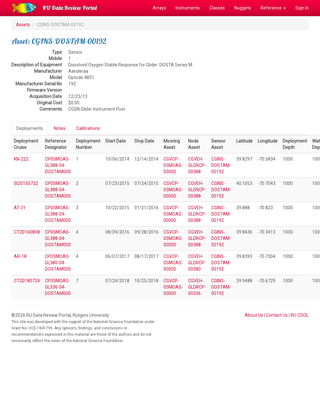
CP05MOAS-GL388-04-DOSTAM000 (58, 165)
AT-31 (20, 207)
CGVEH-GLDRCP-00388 (197, 165)
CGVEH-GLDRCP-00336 (197, 287)
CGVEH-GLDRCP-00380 (197, 263)
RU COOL (300, 315)
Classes (217, 7)
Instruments (187, 7)
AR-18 (20, 256)
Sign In (302, 7)
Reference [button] (273, 7)
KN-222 (21, 159)
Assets (23, 24)
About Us (254, 315)
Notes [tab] (59, 128)
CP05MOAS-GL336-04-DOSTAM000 (58, 287)
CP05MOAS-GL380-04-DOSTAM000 (58, 263)
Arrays (159, 7)
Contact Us (277, 315)
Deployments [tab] (29, 128)
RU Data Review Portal (69, 7)
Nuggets (242, 7)
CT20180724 (27, 280)
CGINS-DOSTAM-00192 (221, 165)
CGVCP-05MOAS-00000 (173, 165)
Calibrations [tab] (88, 128)
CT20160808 (27, 232)
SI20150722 (26, 183)
